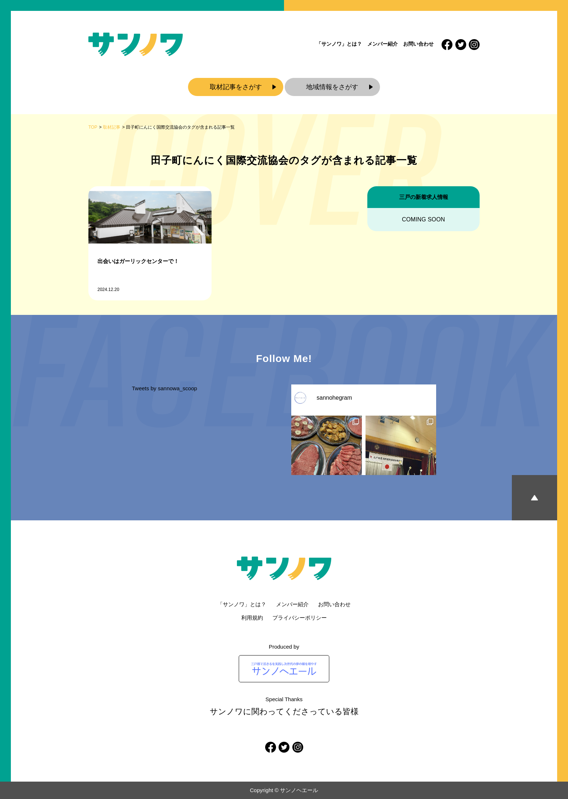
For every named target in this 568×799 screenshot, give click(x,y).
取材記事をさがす (236, 87)
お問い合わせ (418, 44)
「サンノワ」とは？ (339, 44)
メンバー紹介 (382, 44)
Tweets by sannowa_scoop (164, 388)
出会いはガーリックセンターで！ (138, 261)
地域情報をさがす (332, 87)
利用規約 (252, 618)
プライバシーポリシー (299, 618)
